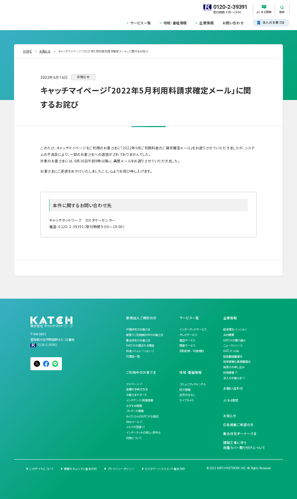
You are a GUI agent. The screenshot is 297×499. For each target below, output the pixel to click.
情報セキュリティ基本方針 (80, 468)
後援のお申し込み (234, 367)
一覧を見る (36, 268)
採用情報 (228, 372)
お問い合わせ (233, 22)
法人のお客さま (232, 378)
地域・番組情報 (175, 22)
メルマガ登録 (133, 427)
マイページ (132, 384)
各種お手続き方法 (137, 389)
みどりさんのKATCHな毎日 (142, 416)
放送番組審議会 (232, 356)
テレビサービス (188, 335)
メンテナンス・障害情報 (139, 400)
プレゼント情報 (135, 411)
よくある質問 (230, 400)
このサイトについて (41, 468)
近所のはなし (187, 394)
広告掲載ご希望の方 (238, 424)
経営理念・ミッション (235, 329)
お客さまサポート (136, 394)
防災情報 (184, 389)
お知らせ (230, 415)
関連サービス (187, 345)
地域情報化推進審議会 (237, 361)
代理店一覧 (133, 356)
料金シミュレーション (138, 351)
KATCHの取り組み (234, 340)
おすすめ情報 (134, 405)
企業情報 (206, 22)
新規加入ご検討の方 (141, 317)
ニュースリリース (232, 345)
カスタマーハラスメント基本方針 (165, 468)
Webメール (132, 422)
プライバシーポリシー (121, 468)
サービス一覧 (140, 22)
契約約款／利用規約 (191, 351)
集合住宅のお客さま (138, 340)
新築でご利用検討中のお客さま (144, 335)
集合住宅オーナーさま (239, 433)
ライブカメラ (186, 400)
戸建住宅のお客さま (138, 329)
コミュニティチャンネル (192, 384)
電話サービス (187, 340)
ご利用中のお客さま (141, 372)
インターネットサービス (192, 329)
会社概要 (228, 335)
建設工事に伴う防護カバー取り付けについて (244, 445)
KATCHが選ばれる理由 (140, 345)
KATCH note (231, 351)
